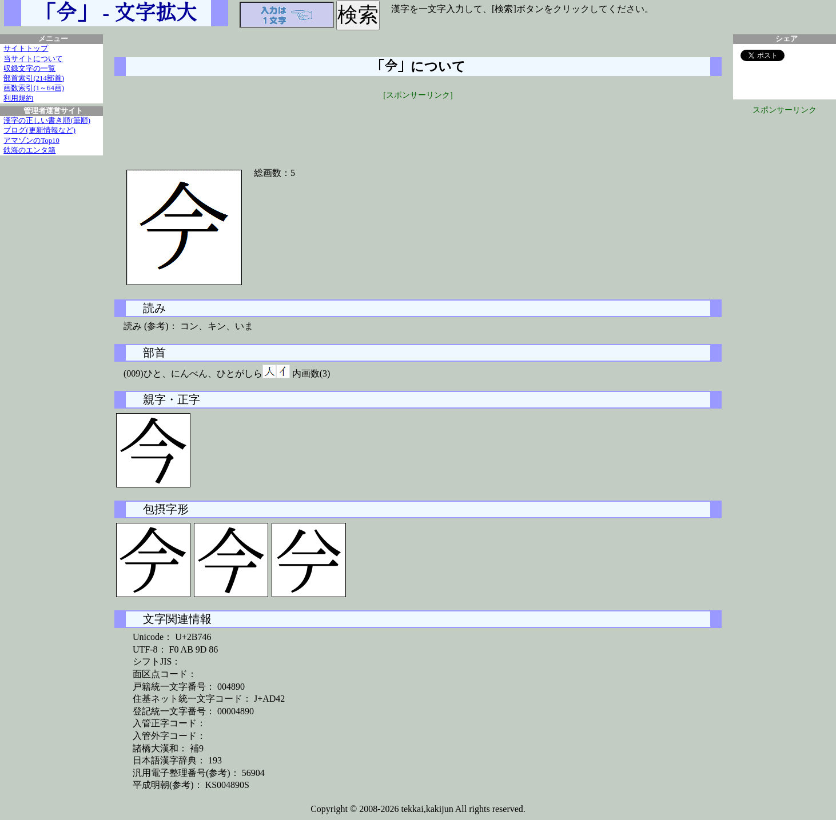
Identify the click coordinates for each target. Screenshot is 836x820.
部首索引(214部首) (33, 78)
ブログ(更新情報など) (39, 130)
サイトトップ (25, 49)
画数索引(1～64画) (33, 88)
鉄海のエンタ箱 (29, 150)
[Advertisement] (418, 127)
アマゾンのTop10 (31, 141)
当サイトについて (33, 59)
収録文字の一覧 (29, 69)
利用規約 (18, 98)
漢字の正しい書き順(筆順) (46, 121)
